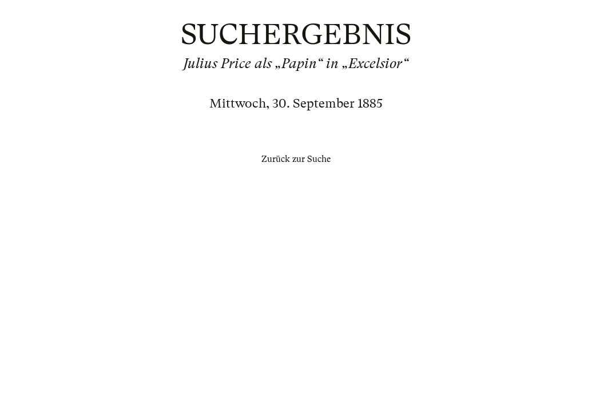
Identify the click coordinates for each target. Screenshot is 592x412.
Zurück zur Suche (296, 159)
